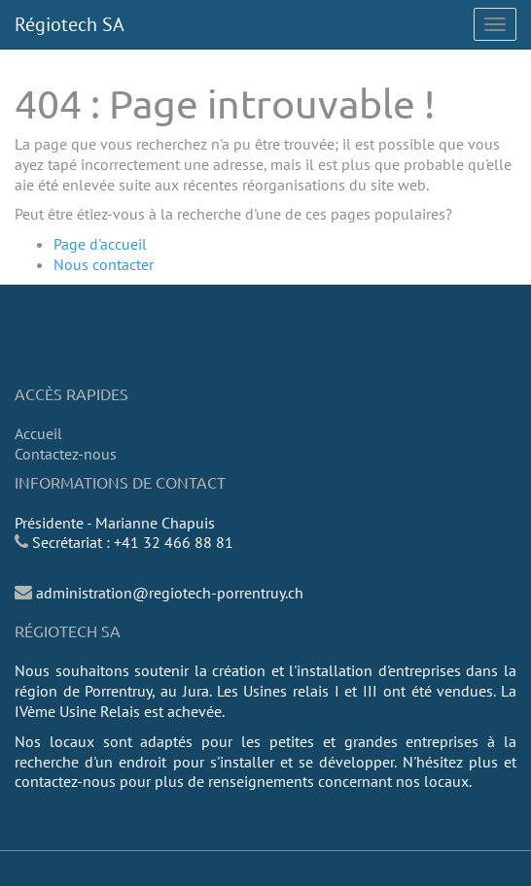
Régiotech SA (69, 24)
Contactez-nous (66, 453)
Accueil (38, 433)
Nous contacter (103, 264)
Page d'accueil (100, 244)
